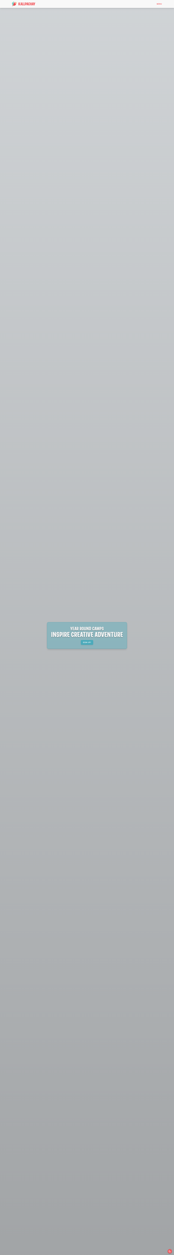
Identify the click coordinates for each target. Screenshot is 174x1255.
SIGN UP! (87, 642)
